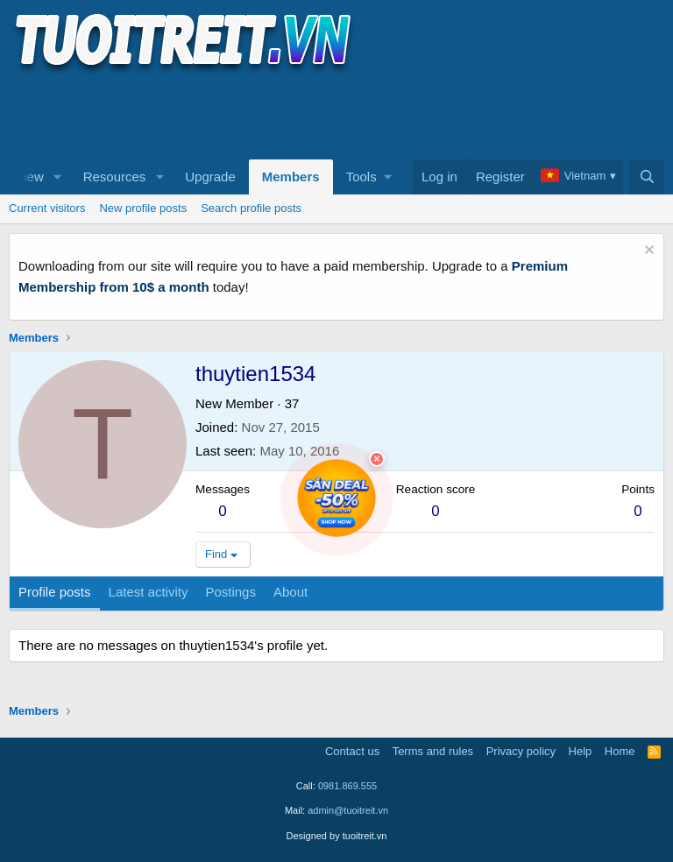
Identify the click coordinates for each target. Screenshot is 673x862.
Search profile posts (251, 208)
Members (291, 176)
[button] (58, 176)
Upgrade (210, 176)
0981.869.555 (347, 786)
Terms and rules (433, 751)
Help (580, 751)
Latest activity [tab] (148, 591)
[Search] (647, 176)
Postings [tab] (230, 591)
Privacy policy (521, 751)
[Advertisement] (328, 114)
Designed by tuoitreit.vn (337, 835)
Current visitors (47, 208)
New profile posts (143, 208)
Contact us (352, 751)
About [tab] (290, 591)
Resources (114, 176)
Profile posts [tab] (54, 591)
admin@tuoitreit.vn (348, 810)
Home (620, 751)
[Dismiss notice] (647, 252)
